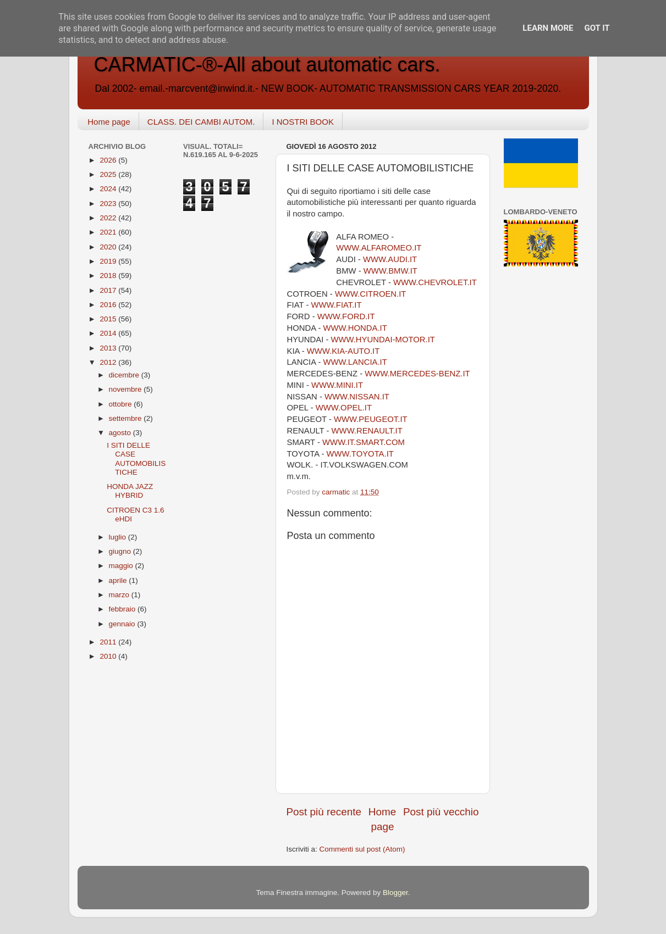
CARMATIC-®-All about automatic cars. (267, 64)
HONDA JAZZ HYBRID (130, 490)
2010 (109, 656)
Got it (596, 28)
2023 (109, 203)
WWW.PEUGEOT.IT (371, 419)
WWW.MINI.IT (337, 385)
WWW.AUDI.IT (390, 259)
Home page (108, 121)
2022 (109, 218)
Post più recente (324, 812)
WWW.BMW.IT (390, 270)
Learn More (547, 28)
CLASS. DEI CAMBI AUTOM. (201, 121)
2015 (109, 319)
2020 (109, 247)
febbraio (123, 609)
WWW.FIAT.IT (336, 305)
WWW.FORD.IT (346, 316)
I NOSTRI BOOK (303, 121)
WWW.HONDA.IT (355, 328)
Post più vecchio (441, 812)
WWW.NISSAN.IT (356, 396)
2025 (109, 174)
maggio (122, 565)
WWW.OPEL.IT (344, 407)
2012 (109, 362)
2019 (109, 261)
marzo (120, 595)
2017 (109, 290)
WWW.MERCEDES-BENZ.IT (417, 373)
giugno (121, 551)
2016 (109, 305)
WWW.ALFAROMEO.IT (378, 247)
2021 (109, 232)
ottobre (121, 404)
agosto (121, 433)
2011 (109, 642)
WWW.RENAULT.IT (367, 430)
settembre (126, 418)
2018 (109, 275)
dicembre (125, 375)
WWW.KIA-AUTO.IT (343, 351)
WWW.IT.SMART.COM (363, 442)
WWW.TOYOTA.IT (360, 453)
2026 (109, 160)
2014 (109, 333)
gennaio (123, 624)
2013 (109, 348)
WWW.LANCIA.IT (355, 362)
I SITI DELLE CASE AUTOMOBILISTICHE (136, 458)
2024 (109, 189)
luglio (118, 537)
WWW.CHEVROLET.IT (435, 282)
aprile (119, 580)
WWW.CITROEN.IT (370, 294)
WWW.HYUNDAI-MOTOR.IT (383, 339)
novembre (126, 389)
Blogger (395, 892)
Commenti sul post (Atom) (362, 849)
